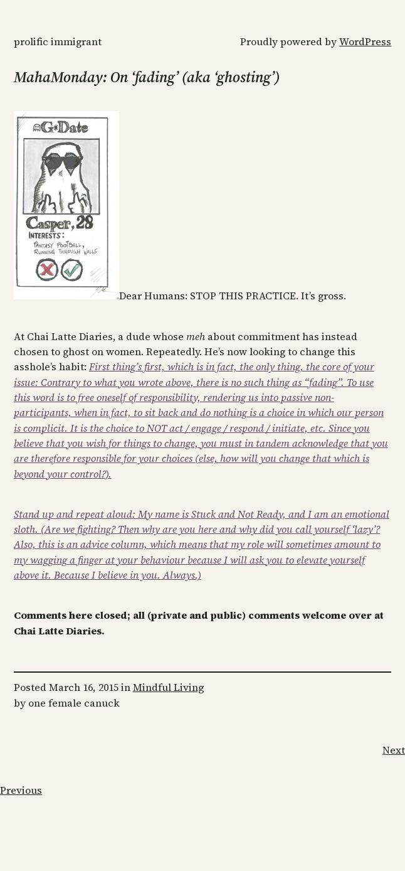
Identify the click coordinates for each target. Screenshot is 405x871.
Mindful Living (168, 687)
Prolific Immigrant (58, 41)
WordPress (365, 41)
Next (393, 750)
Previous (21, 790)
